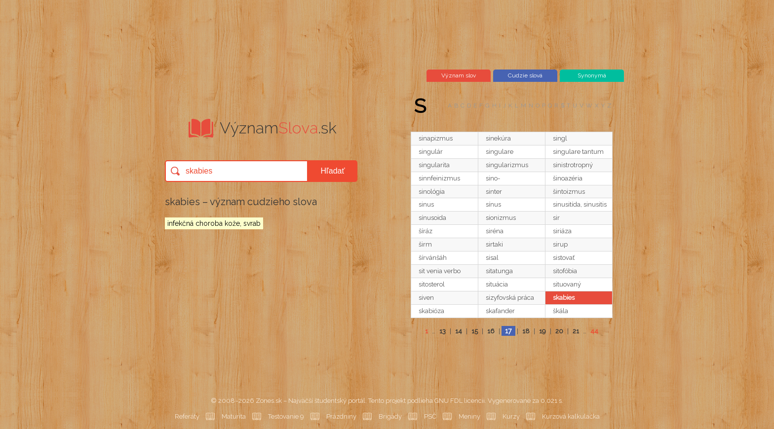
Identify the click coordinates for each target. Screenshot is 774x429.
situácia (497, 284)
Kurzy (511, 416)
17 (508, 331)
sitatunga (499, 271)
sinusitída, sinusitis (580, 204)
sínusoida (432, 217)
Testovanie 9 (286, 416)
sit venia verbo (440, 271)
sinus (426, 204)
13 (442, 331)
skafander (500, 311)
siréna (494, 231)
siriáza (562, 231)
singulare (499, 151)
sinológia (432, 191)
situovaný (567, 284)
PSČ (430, 416)
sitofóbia (565, 271)
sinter (494, 191)
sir (556, 217)
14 (458, 331)
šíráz (425, 231)
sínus (493, 204)
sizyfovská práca (510, 297)
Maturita (234, 416)
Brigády (390, 416)
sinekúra (498, 138)
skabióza (431, 311)
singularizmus (507, 165)
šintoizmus (569, 191)
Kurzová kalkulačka (571, 416)
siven (426, 297)
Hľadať (333, 171)
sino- (493, 178)
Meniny (469, 416)
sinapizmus (436, 138)
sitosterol (432, 284)
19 (542, 331)
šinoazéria (567, 178)
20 (559, 331)
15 (474, 331)
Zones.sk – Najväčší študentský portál (310, 400)
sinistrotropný (573, 165)
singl (560, 138)
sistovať (564, 257)
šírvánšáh (433, 257)
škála (560, 311)
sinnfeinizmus (439, 178)
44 (594, 331)
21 (576, 331)
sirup (560, 244)
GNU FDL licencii (459, 400)
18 (526, 331)
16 (491, 331)
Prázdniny (341, 416)
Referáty (187, 416)
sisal (492, 257)
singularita (434, 165)
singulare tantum (578, 151)
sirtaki (494, 244)
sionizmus (501, 217)
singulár (431, 151)
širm (425, 244)
